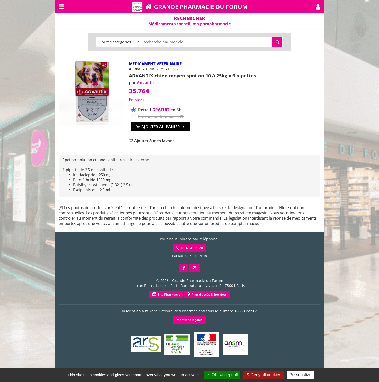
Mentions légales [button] (189, 319)
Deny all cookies (263, 375)
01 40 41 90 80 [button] (189, 248)
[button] (318, 6)
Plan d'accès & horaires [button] (207, 294)
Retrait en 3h (160, 109)
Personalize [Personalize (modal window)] (301, 375)
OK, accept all (222, 375)
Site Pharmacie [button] (166, 294)
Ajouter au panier (160, 126)
